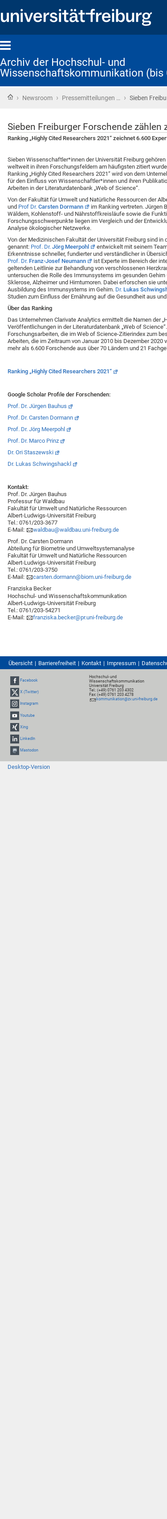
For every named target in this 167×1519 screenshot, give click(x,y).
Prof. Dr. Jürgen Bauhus (37, 406)
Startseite (10, 97)
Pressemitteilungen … (91, 97)
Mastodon (29, 750)
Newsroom (37, 97)
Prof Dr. (50, 206)
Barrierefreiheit (57, 663)
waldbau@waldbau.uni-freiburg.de (76, 529)
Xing (24, 727)
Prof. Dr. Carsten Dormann (40, 417)
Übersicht (20, 663)
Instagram (29, 704)
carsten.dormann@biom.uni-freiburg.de (82, 577)
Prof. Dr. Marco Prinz (33, 440)
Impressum (121, 663)
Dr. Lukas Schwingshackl (39, 464)
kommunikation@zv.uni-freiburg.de (127, 699)
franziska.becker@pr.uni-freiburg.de (78, 617)
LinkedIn (27, 738)
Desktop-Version (29, 767)
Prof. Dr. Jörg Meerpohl (36, 429)
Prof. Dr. (60, 246)
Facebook (29, 680)
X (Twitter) (29, 692)
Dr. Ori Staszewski (30, 452)
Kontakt (91, 663)
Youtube (27, 715)
